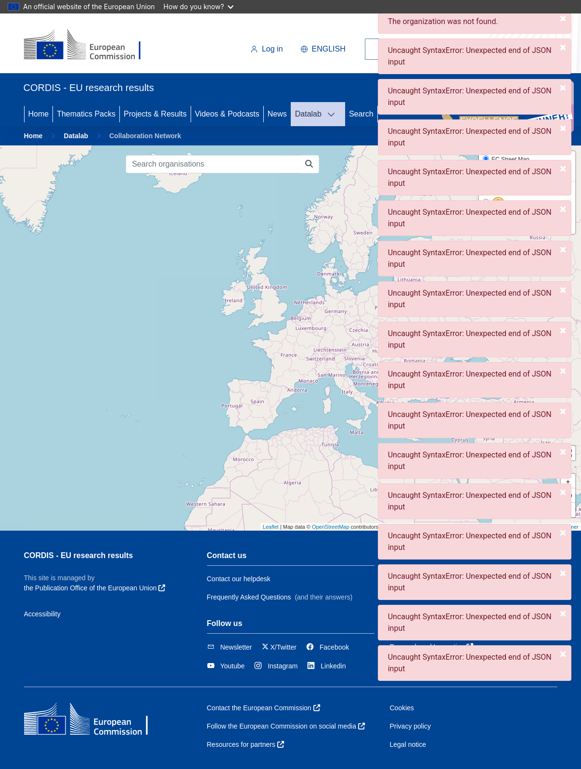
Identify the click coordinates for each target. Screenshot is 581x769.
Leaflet (271, 527)
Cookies (402, 708)
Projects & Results (155, 114)
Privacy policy (410, 726)
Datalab (308, 114)
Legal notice (408, 744)
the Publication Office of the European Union (95, 588)
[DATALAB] (334, 114)
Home (38, 114)
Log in (266, 49)
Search (361, 114)
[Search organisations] (213, 164)
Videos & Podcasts (227, 114)
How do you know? (199, 6)
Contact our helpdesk (239, 579)
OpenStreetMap (330, 527)
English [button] (323, 49)
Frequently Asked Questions (249, 597)
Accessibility (42, 614)
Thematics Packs (86, 114)
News (277, 114)
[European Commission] (90, 45)
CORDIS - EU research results (78, 555)
